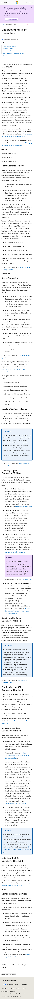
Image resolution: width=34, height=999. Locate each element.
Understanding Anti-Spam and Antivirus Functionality (14, 24)
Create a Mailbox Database (23, 506)
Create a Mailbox (27, 579)
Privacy (12, 991)
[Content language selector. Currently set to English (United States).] (9, 980)
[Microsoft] (17, 2)
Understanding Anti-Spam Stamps (15, 803)
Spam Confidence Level (9, 46)
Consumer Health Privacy (8, 994)
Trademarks (4, 996)
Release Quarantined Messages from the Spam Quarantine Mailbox (17, 610)
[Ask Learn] (27, 24)
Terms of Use (22, 994)
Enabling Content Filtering (10, 51)
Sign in (31, 2)
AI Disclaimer (5, 989)
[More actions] (31, 24)
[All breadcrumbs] (3, 24)
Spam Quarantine (8, 48)
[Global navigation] (2, 2)
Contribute (4, 991)
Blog (24, 989)
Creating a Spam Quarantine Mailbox (13, 53)
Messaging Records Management (15, 552)
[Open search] (26, 2)
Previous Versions (16, 989)
